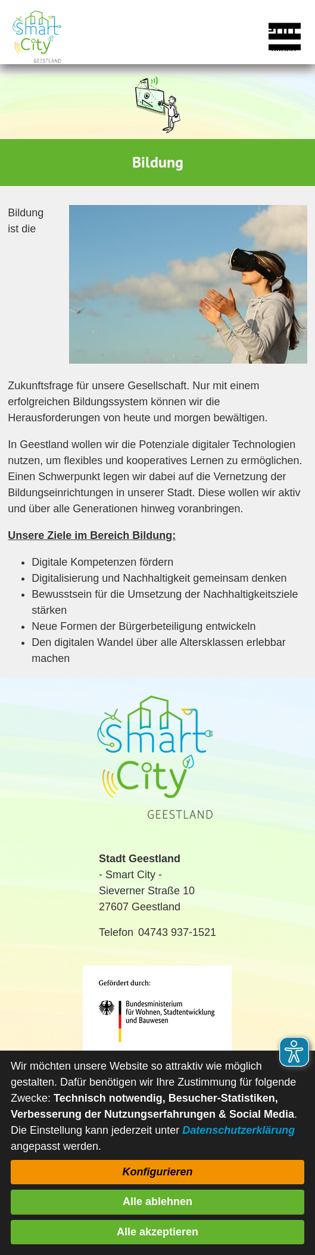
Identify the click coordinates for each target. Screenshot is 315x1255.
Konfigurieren (157, 1172)
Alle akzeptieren (157, 1232)
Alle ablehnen (157, 1201)
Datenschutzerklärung (238, 1130)
